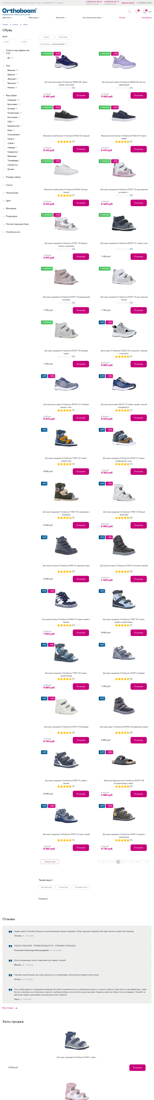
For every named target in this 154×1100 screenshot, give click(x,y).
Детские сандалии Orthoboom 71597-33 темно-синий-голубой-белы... (124, 620)
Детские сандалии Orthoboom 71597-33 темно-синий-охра (66, 459)
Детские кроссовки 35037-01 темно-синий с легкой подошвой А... (124, 406)
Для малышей (46, 887)
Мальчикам (33, 18)
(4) (73, 464)
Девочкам (6, 18)
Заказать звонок (128, 3)
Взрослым (60, 18)
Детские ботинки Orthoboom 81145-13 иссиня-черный (124, 566)
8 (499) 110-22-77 (111, 2)
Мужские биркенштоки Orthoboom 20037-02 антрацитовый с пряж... (124, 782)
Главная (5, 24)
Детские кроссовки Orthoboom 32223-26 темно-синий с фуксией (66, 83)
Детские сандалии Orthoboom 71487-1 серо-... (77, 1057)
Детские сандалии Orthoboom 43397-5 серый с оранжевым (124, 835)
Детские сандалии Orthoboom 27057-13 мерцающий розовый (66, 298)
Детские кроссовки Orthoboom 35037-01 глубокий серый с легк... (66, 406)
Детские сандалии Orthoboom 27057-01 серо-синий (66, 834)
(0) (73, 88)
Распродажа (147, 18)
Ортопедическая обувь (92, 18)
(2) (131, 518)
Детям (46, 37)
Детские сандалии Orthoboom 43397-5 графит (124, 673)
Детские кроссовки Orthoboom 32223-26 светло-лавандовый (124, 83)
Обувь (25, 24)
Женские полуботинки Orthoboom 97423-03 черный (66, 136)
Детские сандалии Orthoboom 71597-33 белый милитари (124, 513)
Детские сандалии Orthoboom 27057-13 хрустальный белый (124, 298)
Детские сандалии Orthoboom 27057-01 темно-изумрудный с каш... (124, 459)
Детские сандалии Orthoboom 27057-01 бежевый (66, 727)
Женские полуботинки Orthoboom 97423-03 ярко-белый (66, 191)
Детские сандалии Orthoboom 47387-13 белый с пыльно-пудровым (66, 244)
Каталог (122, 18)
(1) (73, 142)
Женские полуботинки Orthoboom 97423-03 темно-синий (124, 137)
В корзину (81, 95)
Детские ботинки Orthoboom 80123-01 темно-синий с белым (66, 620)
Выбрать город (145, 3)
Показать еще (50, 862)
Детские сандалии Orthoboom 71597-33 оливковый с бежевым (66, 513)
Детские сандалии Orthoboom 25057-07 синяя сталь (124, 243)
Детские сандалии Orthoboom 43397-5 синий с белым (66, 782)
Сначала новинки (57, 44)
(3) (73, 733)
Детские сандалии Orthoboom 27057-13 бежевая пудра (66, 352)
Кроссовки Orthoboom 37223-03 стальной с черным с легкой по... (124, 352)
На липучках (63, 887)
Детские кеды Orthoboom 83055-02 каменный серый (124, 727)
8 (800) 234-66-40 (94, 2)
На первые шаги (81, 887)
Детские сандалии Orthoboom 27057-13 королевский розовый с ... (124, 191)
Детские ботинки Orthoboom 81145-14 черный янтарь (66, 566)
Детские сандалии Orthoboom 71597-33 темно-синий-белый (66, 674)
